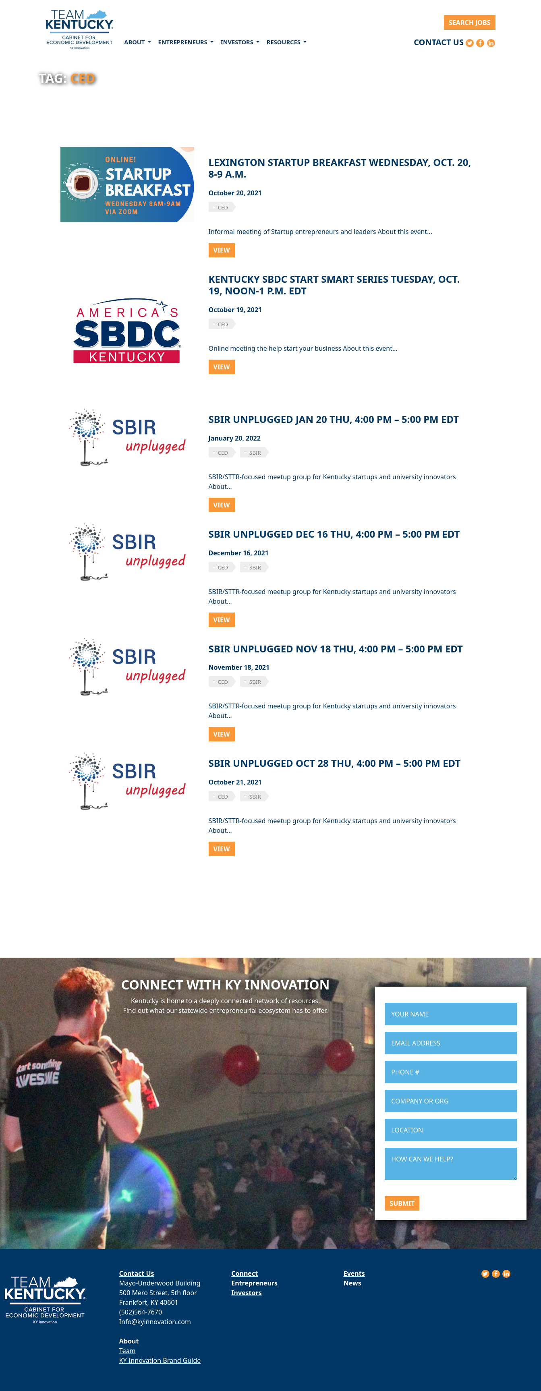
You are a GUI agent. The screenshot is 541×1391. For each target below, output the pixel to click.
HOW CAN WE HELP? (451, 1164)
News (352, 1283)
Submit (402, 1203)
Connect (244, 1273)
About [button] (135, 42)
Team (127, 1350)
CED (223, 207)
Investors (246, 1292)
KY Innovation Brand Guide (160, 1360)
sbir (255, 452)
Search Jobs (469, 22)
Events (354, 1273)
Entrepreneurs (254, 1283)
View (221, 250)
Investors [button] (238, 42)
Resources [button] (284, 42)
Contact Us (439, 42)
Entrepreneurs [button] (183, 42)
